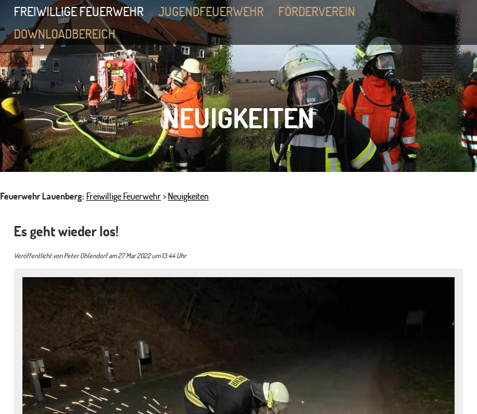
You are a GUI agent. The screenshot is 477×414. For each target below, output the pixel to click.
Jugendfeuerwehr (217, 12)
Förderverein (316, 11)
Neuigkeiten (188, 196)
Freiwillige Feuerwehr (85, 12)
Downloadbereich (65, 33)
